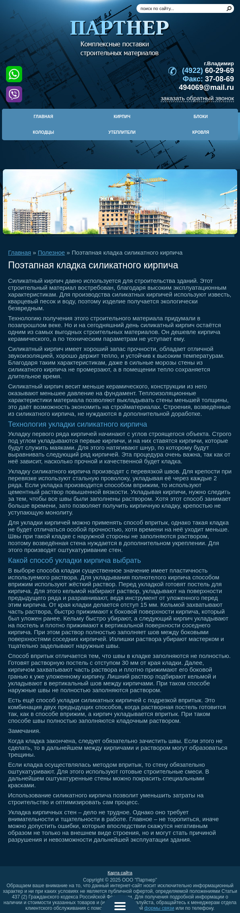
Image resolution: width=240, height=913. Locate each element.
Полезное (51, 252)
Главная (19, 252)
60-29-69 (208, 70)
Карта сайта (120, 872)
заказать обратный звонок (197, 98)
